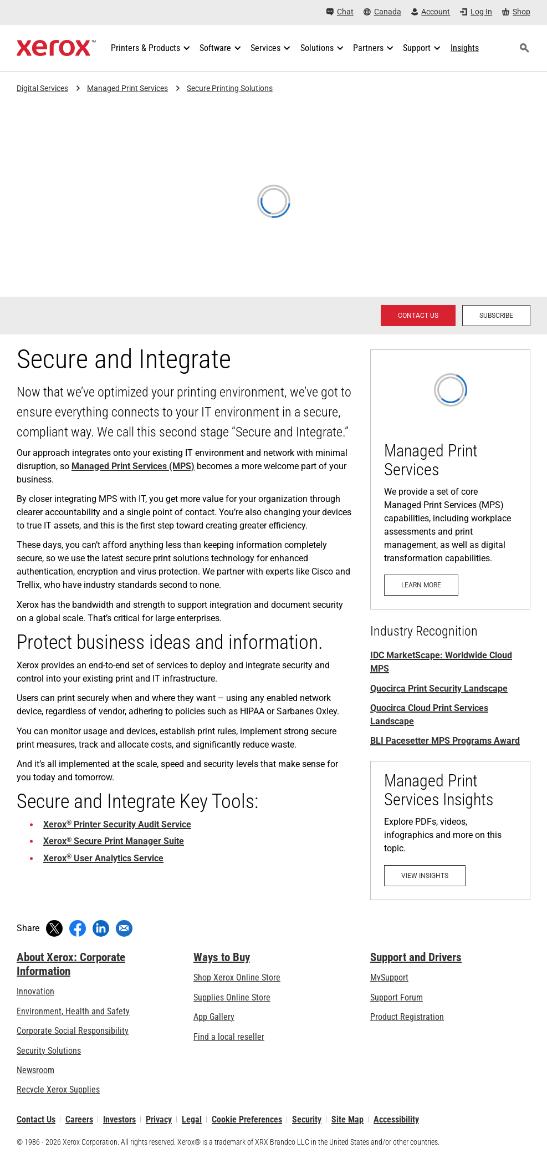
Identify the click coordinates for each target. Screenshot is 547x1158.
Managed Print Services (127, 88)
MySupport (389, 977)
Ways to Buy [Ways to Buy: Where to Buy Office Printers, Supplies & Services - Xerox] (221, 957)
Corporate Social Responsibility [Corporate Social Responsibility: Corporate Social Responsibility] (73, 1030)
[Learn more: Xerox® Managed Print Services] (450, 479)
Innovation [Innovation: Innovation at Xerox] (35, 991)
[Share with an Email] (124, 928)
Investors (119, 1119)
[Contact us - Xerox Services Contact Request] (418, 315)
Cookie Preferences (247, 1119)
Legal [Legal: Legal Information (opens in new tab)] (192, 1119)
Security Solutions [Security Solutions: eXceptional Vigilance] (49, 1050)
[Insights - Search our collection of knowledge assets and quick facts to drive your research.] (465, 48)
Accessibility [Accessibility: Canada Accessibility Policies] (396, 1119)
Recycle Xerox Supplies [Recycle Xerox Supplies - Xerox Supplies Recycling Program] (58, 1089)
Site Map (347, 1119)
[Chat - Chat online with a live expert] (340, 12)
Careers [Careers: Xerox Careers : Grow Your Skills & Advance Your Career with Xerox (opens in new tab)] (79, 1119)
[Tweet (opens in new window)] (54, 928)
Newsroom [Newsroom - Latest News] (35, 1070)
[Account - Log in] (431, 12)
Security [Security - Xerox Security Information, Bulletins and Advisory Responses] (306, 1119)
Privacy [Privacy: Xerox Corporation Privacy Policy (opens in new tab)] (159, 1119)
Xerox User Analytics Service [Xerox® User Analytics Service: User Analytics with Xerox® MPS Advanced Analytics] (103, 858)
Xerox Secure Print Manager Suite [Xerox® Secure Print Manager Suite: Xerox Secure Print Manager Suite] (113, 841)
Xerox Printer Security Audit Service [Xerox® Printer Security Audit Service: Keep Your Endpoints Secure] (117, 824)
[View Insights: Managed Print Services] (450, 830)
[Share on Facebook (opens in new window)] (77, 928)
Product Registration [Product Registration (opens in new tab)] (407, 1017)
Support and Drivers (416, 957)
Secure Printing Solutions (230, 88)
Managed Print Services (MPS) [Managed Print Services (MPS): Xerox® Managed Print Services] (133, 466)
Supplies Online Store (231, 997)
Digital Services (42, 88)
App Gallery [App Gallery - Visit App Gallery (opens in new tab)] (213, 1017)
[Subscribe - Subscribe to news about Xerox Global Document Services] (496, 315)
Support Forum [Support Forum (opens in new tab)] (396, 997)
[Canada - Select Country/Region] (382, 12)
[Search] (524, 48)
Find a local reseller (228, 1037)
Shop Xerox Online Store (236, 977)
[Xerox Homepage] (56, 48)
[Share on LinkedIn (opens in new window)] (101, 928)
